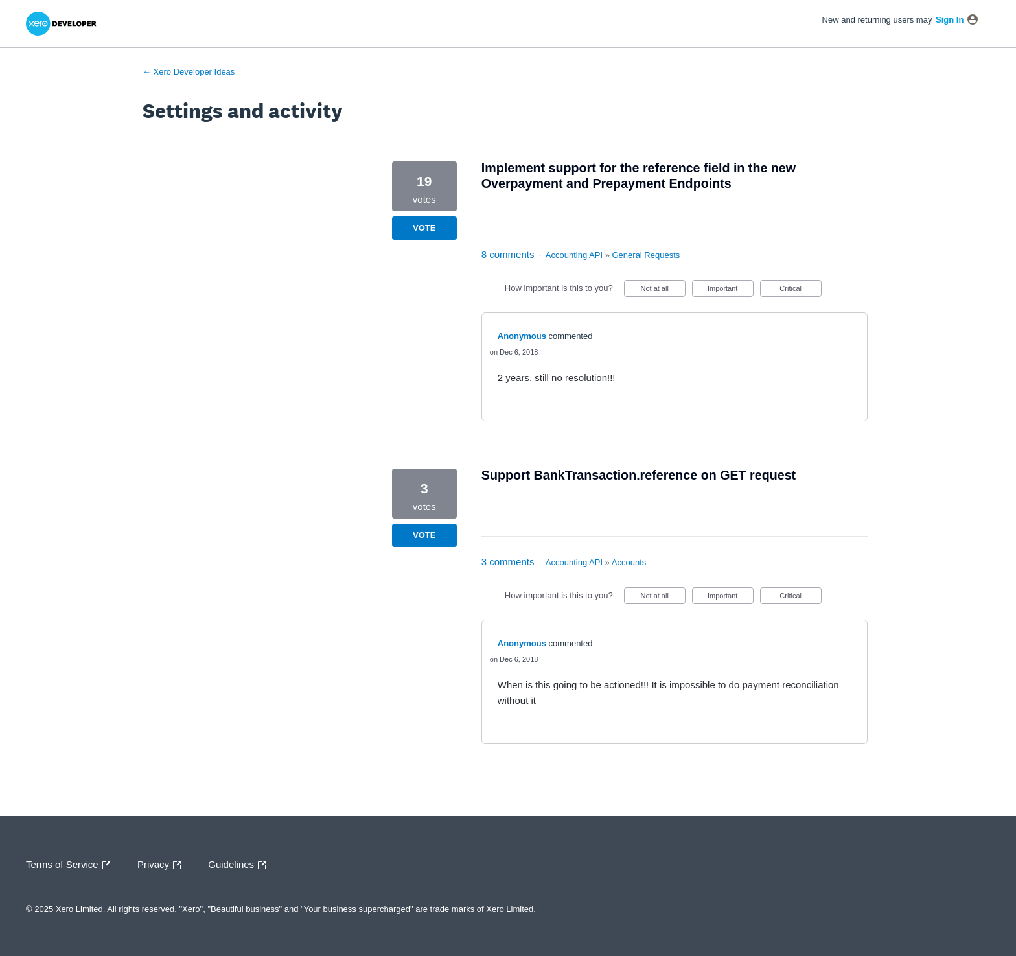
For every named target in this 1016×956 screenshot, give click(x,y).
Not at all (662, 291)
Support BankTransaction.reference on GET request (638, 475)
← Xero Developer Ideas (189, 71)
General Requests (646, 255)
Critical (800, 291)
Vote (424, 228)
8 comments (508, 254)
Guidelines (240, 865)
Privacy (162, 865)
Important (731, 291)
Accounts (629, 562)
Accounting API (574, 255)
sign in (950, 20)
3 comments (508, 561)
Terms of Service (71, 865)
